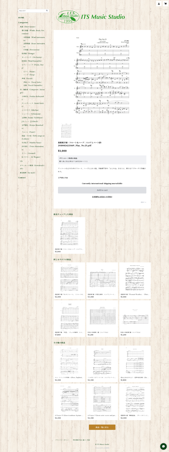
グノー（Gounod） (29, 153)
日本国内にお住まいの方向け (102, 197)
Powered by (102, 448)
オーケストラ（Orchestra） (32, 57)
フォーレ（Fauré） (29, 132)
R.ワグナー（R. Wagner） (32, 157)
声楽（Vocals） (28, 79)
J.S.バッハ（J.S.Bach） (30, 121)
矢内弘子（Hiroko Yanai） (32, 143)
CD (21, 161)
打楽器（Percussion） (32, 50)
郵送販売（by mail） (28, 173)
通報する (143, 202)
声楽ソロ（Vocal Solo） (33, 82)
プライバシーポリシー (62, 440)
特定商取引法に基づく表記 (81, 440)
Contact (22, 178)
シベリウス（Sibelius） (31, 110)
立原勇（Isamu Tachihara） (33, 118)
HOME (21, 18)
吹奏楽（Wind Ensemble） (32, 61)
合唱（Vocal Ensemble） (33, 85)
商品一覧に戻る (102, 427)
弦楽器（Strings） (29, 54)
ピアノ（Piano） (30, 72)
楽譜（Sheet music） (28, 27)
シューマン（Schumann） (32, 114)
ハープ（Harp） (30, 75)
